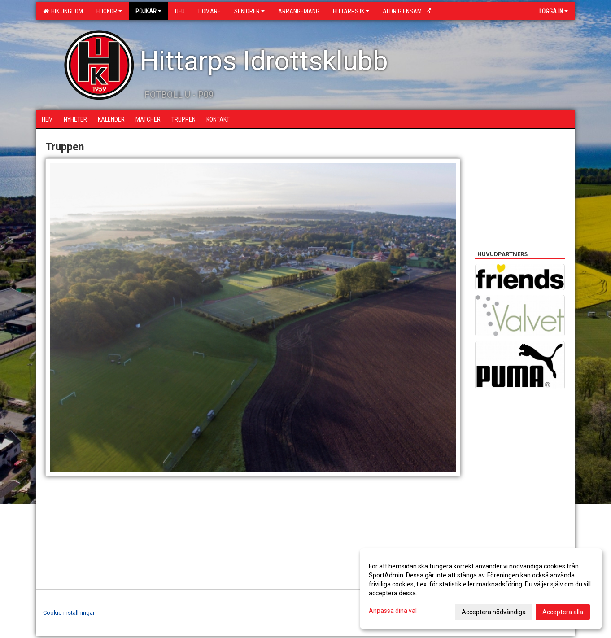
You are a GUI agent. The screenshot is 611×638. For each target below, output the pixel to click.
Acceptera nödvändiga (494, 612)
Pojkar (148, 11)
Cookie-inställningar (69, 612)
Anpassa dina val (393, 610)
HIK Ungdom (63, 11)
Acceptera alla (562, 612)
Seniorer (249, 11)
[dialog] (481, 588)
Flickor (109, 11)
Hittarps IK (351, 11)
